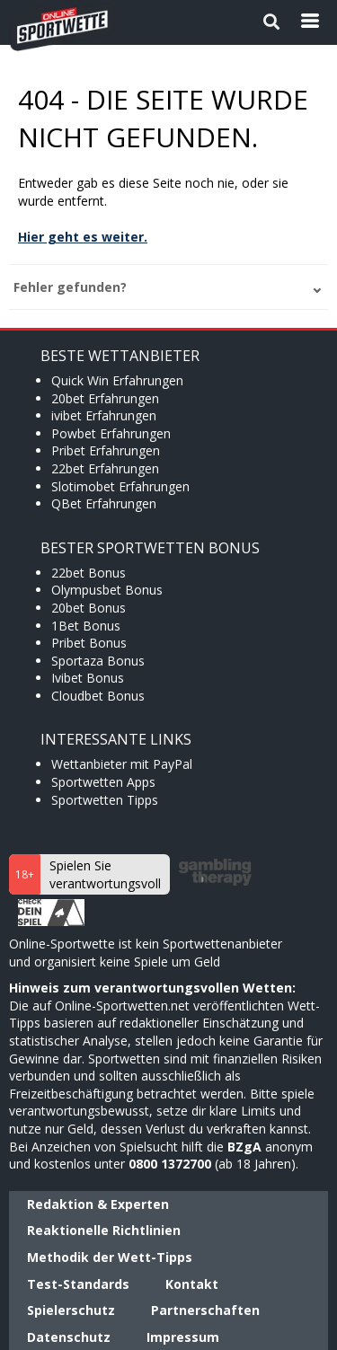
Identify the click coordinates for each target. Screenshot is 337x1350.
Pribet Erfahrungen (105, 450)
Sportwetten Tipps (104, 799)
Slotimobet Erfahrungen (120, 486)
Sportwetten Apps (103, 781)
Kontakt (191, 1284)
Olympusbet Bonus (107, 589)
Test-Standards (78, 1284)
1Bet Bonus (85, 625)
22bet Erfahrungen (105, 468)
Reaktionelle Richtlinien (104, 1230)
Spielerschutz (71, 1310)
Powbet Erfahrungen (111, 433)
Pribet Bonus (89, 642)
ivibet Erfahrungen (103, 415)
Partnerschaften (205, 1310)
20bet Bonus (88, 607)
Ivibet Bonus (87, 677)
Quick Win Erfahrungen (117, 380)
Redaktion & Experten (98, 1204)
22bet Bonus (88, 572)
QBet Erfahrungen (103, 503)
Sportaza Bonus (98, 660)
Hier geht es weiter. (82, 236)
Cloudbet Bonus (98, 695)
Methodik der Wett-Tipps (109, 1257)
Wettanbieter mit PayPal (121, 763)
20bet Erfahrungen (105, 398)
